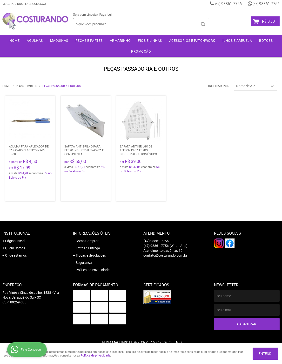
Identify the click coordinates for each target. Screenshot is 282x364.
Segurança (84, 262)
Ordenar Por (218, 86)
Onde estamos (16, 255)
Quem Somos (15, 248)
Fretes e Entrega (88, 248)
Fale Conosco (35, 4)
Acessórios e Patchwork (192, 40)
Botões (266, 40)
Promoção (141, 51)
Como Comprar (87, 240)
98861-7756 (228, 3)
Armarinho (120, 40)
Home (14, 40)
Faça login (106, 14)
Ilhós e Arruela (237, 40)
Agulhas (35, 40)
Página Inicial (15, 240)
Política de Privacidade (92, 269)
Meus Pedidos (12, 4)
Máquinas (59, 40)
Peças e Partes (89, 40)
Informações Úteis (92, 233)
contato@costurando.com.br (165, 255)
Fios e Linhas (150, 40)
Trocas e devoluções (91, 255)
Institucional (16, 233)
